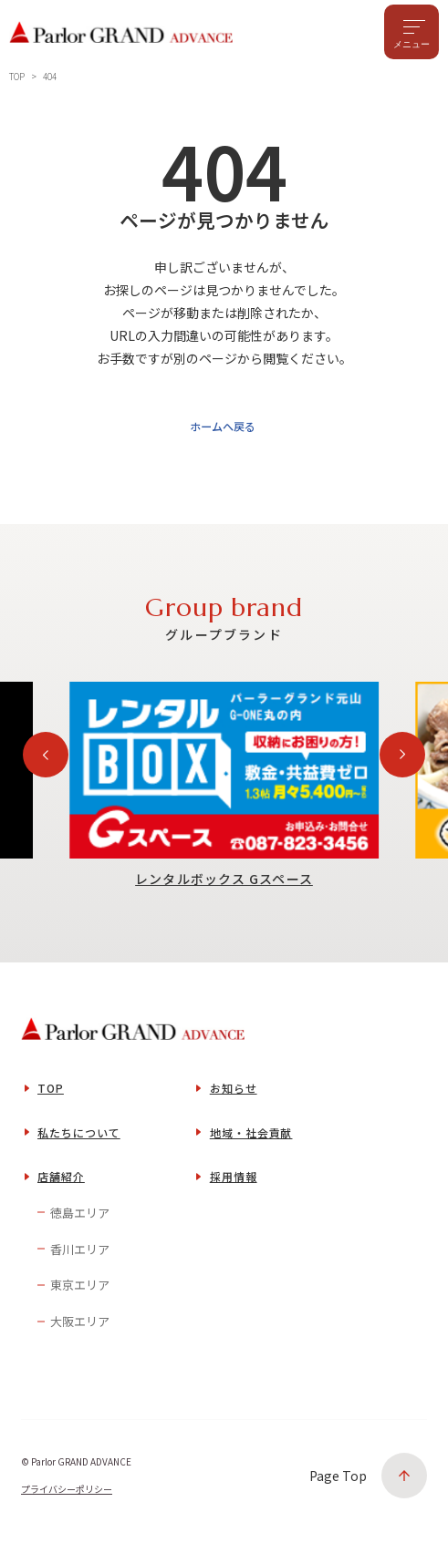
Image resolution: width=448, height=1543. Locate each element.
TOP (50, 1094)
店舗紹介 (61, 1182)
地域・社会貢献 (251, 1139)
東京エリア (79, 1291)
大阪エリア (79, 1327)
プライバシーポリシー (66, 1495)
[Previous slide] (45, 761)
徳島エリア (79, 1219)
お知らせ (233, 1094)
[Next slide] (402, 761)
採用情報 (233, 1182)
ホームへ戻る (221, 431)
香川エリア (79, 1254)
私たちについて (78, 1139)
